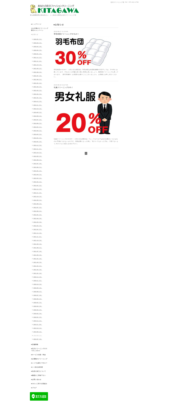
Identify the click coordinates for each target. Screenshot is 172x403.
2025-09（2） (37, 68)
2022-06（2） (37, 211)
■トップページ (36, 24)
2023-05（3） (37, 171)
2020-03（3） (37, 310)
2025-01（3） (37, 97)
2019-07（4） (37, 339)
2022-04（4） (37, 218)
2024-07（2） (37, 119)
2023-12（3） (37, 145)
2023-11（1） (37, 149)
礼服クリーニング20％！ (63, 87)
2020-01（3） (37, 317)
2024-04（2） (37, 130)
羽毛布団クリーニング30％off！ (66, 34)
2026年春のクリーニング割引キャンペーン (39, 29)
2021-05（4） (37, 258)
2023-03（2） (37, 178)
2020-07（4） (37, 295)
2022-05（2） (37, 214)
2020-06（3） (37, 299)
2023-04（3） (37, 174)
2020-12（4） (37, 277)
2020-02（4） (37, 313)
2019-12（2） (37, 320)
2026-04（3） (37, 43)
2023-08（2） (37, 160)
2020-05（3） (37, 302)
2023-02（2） (37, 182)
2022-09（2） (37, 200)
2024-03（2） (37, 134)
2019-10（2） (37, 328)
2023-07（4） (37, 163)
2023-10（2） (37, 152)
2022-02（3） (37, 225)
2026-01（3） (37, 54)
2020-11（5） (37, 280)
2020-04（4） (37, 306)
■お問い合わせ (36, 379)
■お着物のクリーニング (39, 359)
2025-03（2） (37, 90)
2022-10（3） (37, 196)
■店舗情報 (34, 344)
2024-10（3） (37, 108)
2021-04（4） (37, 262)
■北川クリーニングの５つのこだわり (39, 349)
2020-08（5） (37, 291)
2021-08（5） (37, 247)
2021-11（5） (37, 236)
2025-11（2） (37, 61)
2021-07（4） (37, 251)
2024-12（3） (37, 101)
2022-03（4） (37, 222)
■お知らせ (34, 34)
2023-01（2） (37, 185)
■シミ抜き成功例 (37, 367)
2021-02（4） (37, 269)
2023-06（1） (37, 167)
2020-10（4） (37, 284)
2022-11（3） (37, 192)
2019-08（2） (37, 335)
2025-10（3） (37, 64)
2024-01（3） (37, 141)
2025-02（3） (37, 94)
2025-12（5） (37, 57)
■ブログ (34, 388)
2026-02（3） (37, 50)
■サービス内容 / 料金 (38, 355)
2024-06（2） (37, 123)
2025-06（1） (37, 79)
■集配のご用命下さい (38, 375)
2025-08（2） (37, 72)
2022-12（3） (37, 189)
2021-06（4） (37, 255)
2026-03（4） (37, 46)
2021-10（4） (37, 240)
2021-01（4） (37, 273)
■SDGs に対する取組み (39, 383)
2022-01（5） (37, 229)
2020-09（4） (37, 288)
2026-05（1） (37, 39)
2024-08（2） (37, 116)
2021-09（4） (37, 244)
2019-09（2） (37, 331)
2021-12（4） (37, 233)
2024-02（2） (37, 138)
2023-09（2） (37, 156)
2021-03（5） (37, 266)
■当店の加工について (38, 371)
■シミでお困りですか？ (39, 363)
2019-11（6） (37, 324)
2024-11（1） (37, 105)
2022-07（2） (37, 207)
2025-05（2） (37, 83)
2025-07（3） (37, 75)
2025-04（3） (37, 86)
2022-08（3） (37, 203)
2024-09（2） (37, 112)
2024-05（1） (37, 127)
